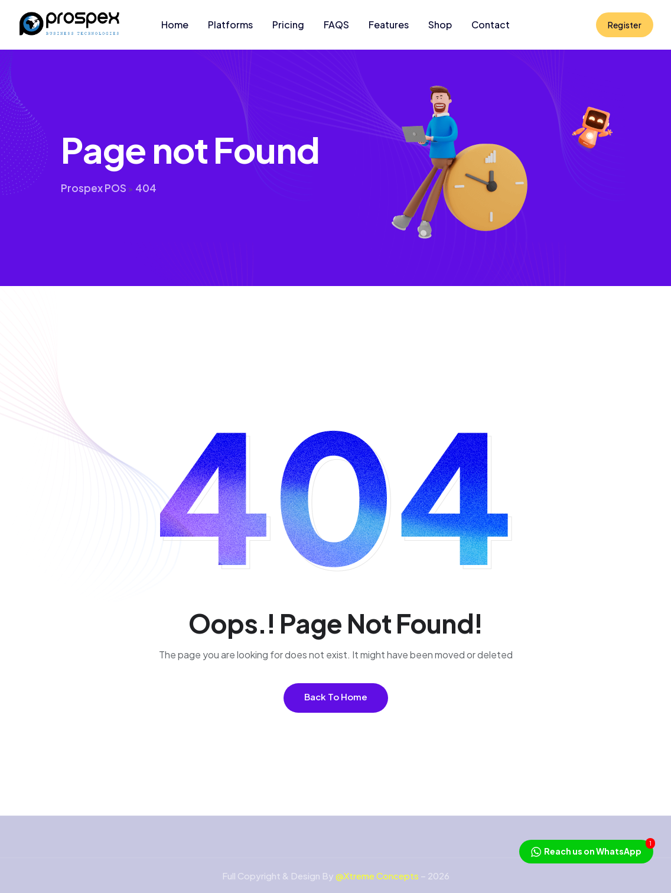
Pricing (288, 24)
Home (174, 24)
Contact (490, 24)
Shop (440, 24)
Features (389, 24)
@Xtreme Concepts (377, 875)
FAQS (336, 24)
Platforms (230, 24)
